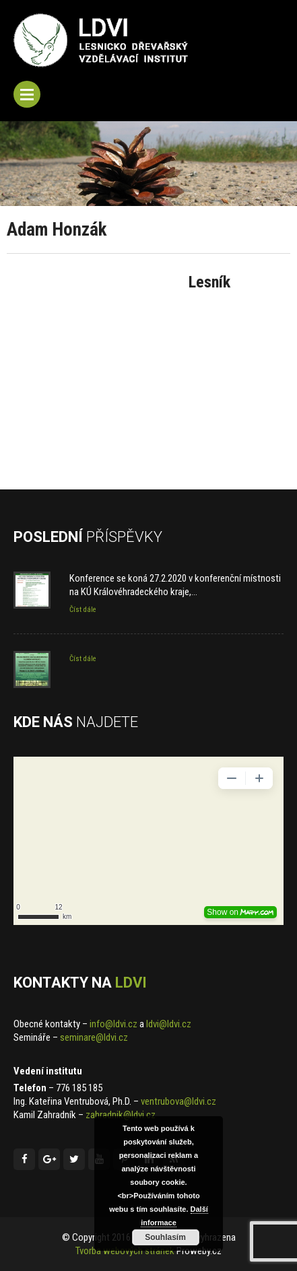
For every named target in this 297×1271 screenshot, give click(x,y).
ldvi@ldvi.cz (168, 1024)
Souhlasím (165, 1237)
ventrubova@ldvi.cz (178, 1101)
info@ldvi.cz (113, 1024)
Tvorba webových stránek (124, 1251)
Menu (26, 94)
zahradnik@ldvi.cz (121, 1115)
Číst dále (82, 609)
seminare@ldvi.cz (94, 1037)
